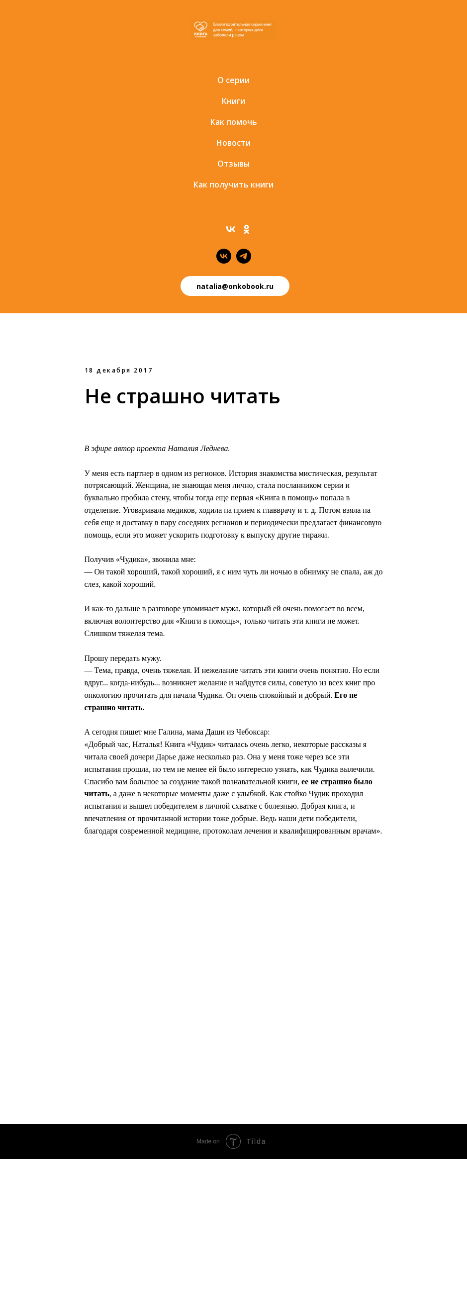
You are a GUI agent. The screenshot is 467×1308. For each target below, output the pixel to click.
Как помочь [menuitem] (233, 121)
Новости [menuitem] (233, 142)
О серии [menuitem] (233, 80)
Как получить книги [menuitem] (233, 184)
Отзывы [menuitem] (233, 163)
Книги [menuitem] (233, 100)
